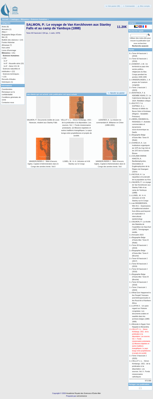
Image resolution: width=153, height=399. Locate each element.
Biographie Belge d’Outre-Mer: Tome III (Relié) (140, 240)
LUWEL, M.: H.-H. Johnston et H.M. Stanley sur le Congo (140, 198)
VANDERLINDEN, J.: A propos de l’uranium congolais (141, 82)
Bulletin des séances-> (10, 40)
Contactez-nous (8, 102)
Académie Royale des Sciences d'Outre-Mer (83, 393)
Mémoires (25, 19)
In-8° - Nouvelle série (12, 63)
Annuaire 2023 (138, 235)
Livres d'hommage (9, 50)
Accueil (5, 19)
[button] (113, 6)
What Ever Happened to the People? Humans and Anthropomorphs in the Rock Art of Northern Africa (141, 298)
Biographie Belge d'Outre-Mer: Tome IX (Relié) (140, 137)
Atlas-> (4, 32)
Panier (131, 50)
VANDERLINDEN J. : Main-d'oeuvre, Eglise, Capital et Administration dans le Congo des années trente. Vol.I (110, 163)
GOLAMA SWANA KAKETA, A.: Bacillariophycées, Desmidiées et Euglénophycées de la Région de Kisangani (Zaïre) (140, 164)
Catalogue (14, 19)
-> (6, 53)
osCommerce (81, 396)
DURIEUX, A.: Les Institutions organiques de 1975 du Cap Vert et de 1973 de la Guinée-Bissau (141, 148)
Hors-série (6, 48)
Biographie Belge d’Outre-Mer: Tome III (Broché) (140, 276)
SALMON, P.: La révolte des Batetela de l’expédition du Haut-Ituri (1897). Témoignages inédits (141, 227)
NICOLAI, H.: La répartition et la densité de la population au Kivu (141, 177)
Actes (4, 27)
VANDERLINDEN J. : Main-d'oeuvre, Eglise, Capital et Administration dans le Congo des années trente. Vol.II (43, 163)
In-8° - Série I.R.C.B (11, 66)
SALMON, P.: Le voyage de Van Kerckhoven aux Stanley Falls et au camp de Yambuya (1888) (141, 187)
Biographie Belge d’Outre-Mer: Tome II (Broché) (140, 253)
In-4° (5, 61)
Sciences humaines (39, 19)
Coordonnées (7, 89)
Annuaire (5, 29)
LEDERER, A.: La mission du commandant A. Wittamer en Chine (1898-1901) (110, 122)
